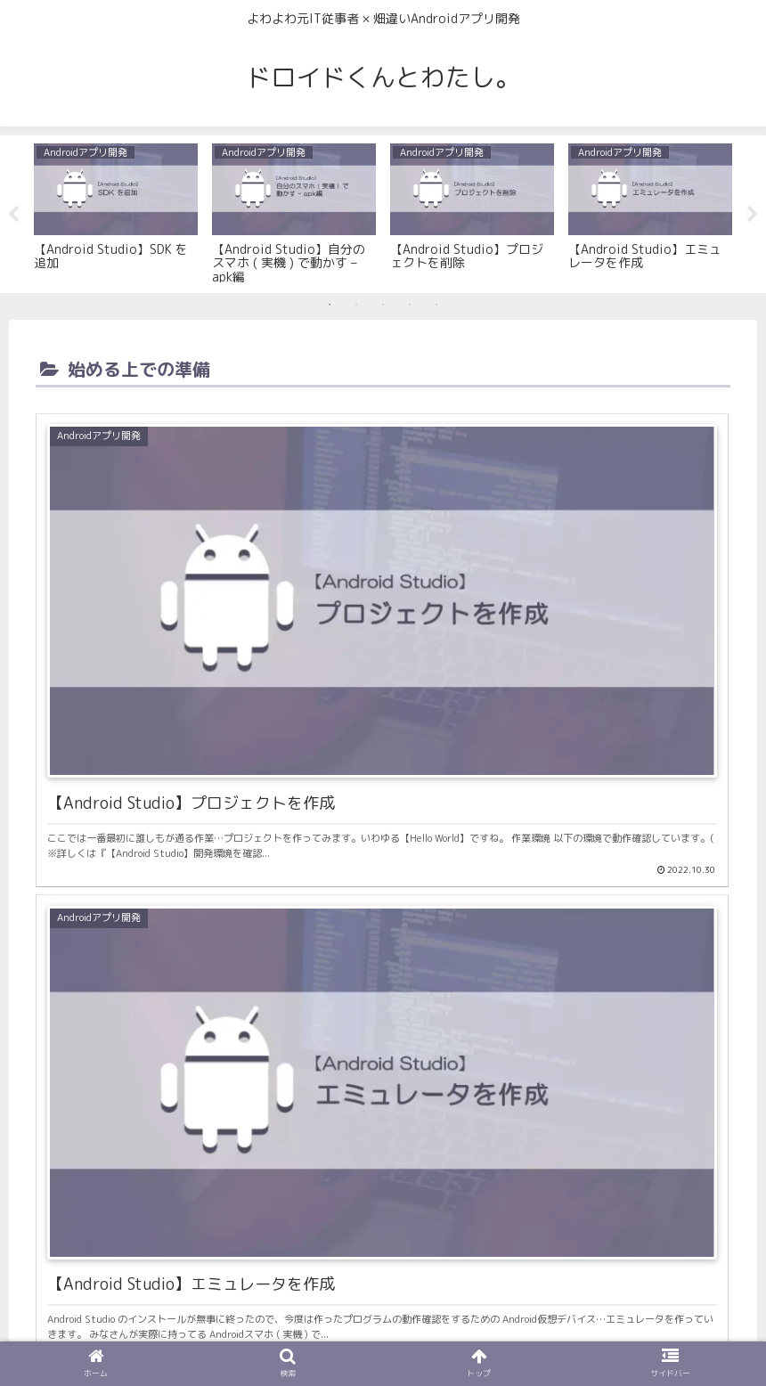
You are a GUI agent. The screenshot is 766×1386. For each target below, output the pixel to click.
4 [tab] (410, 305)
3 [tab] (383, 305)
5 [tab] (436, 305)
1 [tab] (329, 305)
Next (753, 215)
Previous (13, 215)
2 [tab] (356, 305)
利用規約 (383, 1331)
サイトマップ (464, 1331)
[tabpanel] (115, 210)
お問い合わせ (302, 1331)
